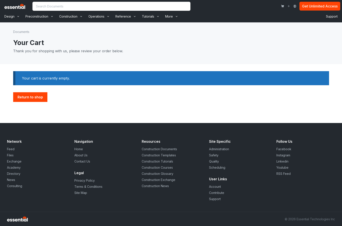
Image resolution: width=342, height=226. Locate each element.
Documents (21, 32)
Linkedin (282, 161)
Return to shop (30, 97)
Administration (219, 149)
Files (10, 155)
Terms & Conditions (88, 186)
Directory (13, 173)
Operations (100, 16)
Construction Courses (157, 167)
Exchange (14, 161)
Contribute (216, 193)
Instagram (283, 155)
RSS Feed (283, 173)
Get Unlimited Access (320, 6)
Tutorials (152, 16)
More (173, 16)
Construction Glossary (157, 173)
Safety (213, 155)
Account (215, 186)
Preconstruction (40, 16)
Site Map (80, 193)
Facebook (283, 149)
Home (78, 149)
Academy (14, 167)
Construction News (155, 186)
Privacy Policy (84, 180)
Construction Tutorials (157, 161)
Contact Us (82, 161)
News (11, 180)
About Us (81, 155)
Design (13, 16)
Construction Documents (159, 149)
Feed (10, 149)
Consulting (14, 186)
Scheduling (217, 167)
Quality (214, 161)
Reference (127, 16)
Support (332, 16)
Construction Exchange (158, 180)
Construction (72, 16)
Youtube (282, 167)
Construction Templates (159, 155)
